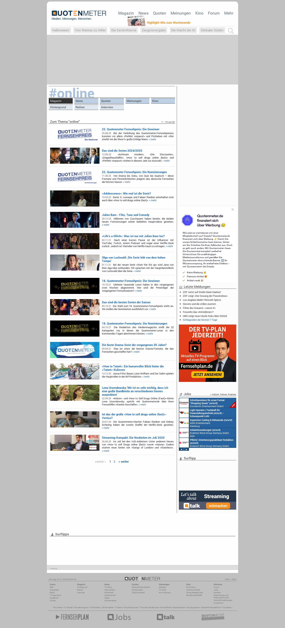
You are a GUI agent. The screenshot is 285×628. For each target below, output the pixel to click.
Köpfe (106, 598)
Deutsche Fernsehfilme (211, 607)
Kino (199, 13)
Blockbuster (154, 607)
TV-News (108, 587)
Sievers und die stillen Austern (199, 304)
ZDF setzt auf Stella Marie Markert (202, 292)
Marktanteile (137, 590)
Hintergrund (58, 107)
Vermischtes (109, 590)
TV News (118, 607)
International (110, 595)
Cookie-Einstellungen (223, 600)
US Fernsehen (108, 607)
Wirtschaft (108, 592)
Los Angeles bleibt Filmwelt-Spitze (202, 300)
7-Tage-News (55, 595)
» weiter (124, 461)
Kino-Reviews (165, 592)
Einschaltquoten (131, 607)
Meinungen (181, 13)
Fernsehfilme (165, 607)
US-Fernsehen (110, 600)
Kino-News (191, 587)
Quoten (159, 13)
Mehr (228, 13)
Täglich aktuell (138, 592)
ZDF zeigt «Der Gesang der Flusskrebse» (205, 296)
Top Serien (226, 607)
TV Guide (143, 607)
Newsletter (54, 590)
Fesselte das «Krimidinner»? (198, 312)
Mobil (52, 592)
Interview (107, 107)
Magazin (126, 13)
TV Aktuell (68, 607)
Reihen (80, 107)
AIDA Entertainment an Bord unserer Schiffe (201, 413)
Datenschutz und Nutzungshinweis (221, 596)
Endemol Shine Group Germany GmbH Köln (204, 433)
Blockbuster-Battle (194, 595)
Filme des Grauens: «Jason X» (199, 308)
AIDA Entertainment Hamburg (205, 423)
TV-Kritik (162, 590)
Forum (214, 13)
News (143, 13)
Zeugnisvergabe (154, 30)
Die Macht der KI (183, 30)
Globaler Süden (212, 30)
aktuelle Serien (179, 607)
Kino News (58, 607)
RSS (51, 587)
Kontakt (217, 592)
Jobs (216, 590)
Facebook (54, 598)
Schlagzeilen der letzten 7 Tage (200, 319)
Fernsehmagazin (81, 607)
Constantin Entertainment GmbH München (207, 403)
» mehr (152, 139)
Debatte (162, 587)
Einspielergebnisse (194, 592)
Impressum (218, 603)
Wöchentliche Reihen (141, 587)
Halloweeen (60, 30)
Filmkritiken (95, 607)
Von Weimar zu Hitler (90, 30)
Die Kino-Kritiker (193, 590)
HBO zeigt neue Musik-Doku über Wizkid (205, 316)
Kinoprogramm (193, 607)
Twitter (53, 600)
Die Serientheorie (123, 30)
